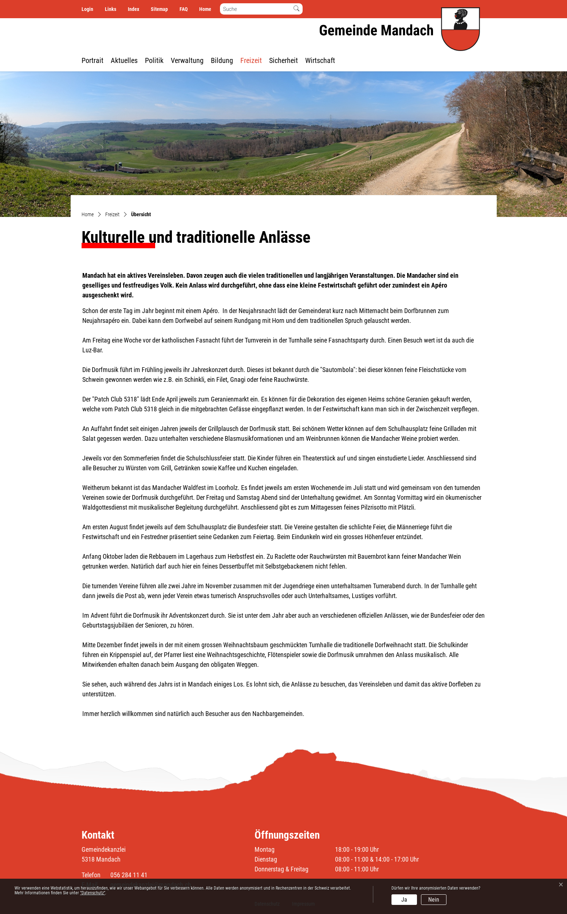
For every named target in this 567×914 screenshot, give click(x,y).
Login (87, 9)
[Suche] (255, 9)
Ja (404, 899)
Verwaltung (187, 60)
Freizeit (251, 60)
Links (110, 9)
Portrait (92, 60)
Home (205, 9)
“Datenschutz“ (92, 892)
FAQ (184, 9)
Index (133, 9)
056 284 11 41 (128, 875)
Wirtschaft (320, 60)
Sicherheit (283, 60)
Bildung (222, 60)
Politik (154, 60)
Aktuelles (124, 60)
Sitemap (159, 9)
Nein (433, 899)
